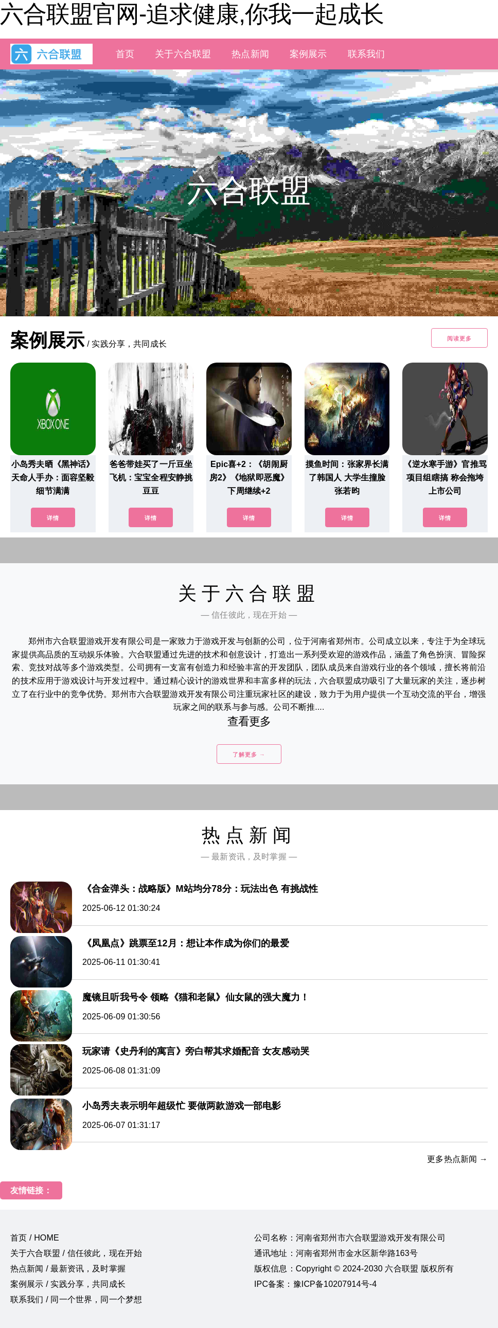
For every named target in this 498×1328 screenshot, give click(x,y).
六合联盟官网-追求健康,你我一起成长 (192, 14)
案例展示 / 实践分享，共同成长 (68, 1284)
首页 (125, 54)
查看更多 (249, 721)
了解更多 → (249, 754)
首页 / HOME (34, 1237)
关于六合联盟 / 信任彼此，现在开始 (76, 1253)
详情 (53, 518)
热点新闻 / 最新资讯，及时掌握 (68, 1268)
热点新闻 (250, 54)
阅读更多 (459, 338)
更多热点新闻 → (457, 1159)
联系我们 (366, 54)
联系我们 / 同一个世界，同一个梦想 (76, 1299)
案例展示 (308, 54)
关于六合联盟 (183, 54)
